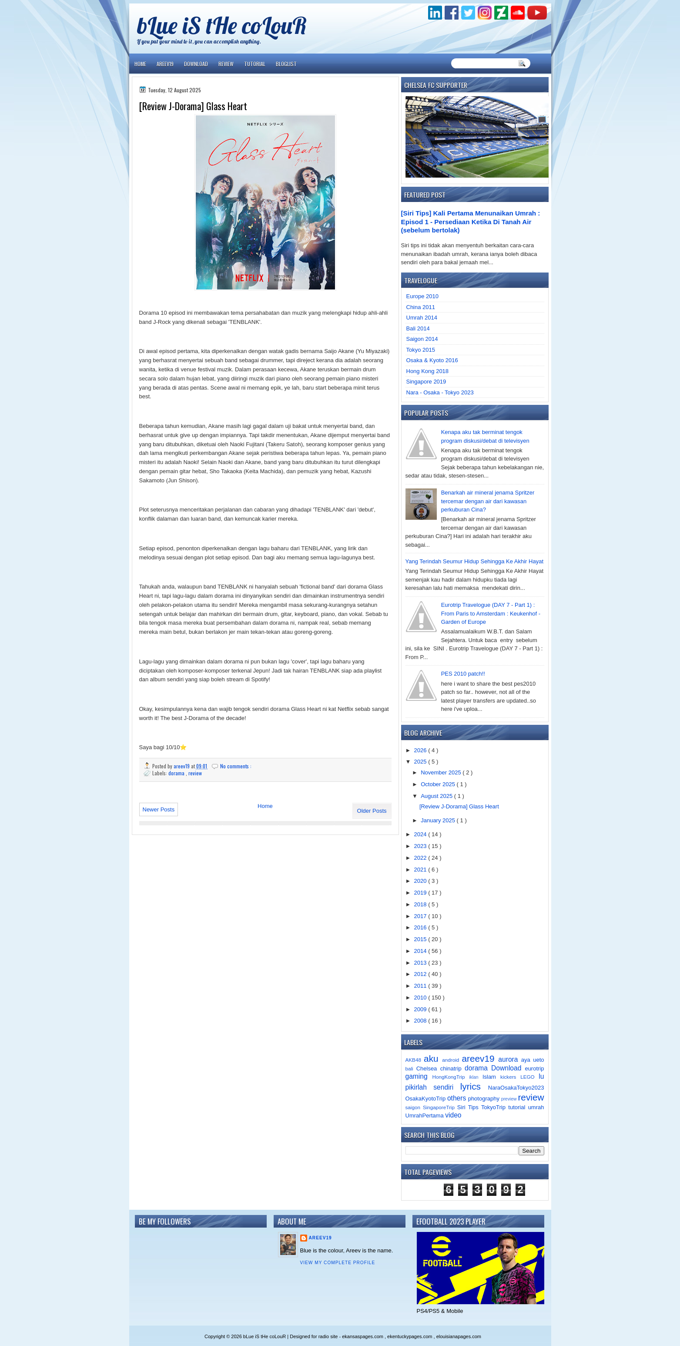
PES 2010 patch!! (463, 673)
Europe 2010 (422, 296)
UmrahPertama (425, 1115)
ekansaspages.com (363, 1336)
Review (226, 63)
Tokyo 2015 (420, 350)
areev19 (480, 1058)
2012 (421, 974)
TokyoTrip (494, 1107)
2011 (421, 986)
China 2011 (420, 307)
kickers (510, 1077)
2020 (421, 881)
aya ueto (532, 1060)
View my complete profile (337, 1262)
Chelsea (428, 1068)
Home (140, 63)
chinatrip (452, 1068)
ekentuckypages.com (410, 1336)
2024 (421, 834)
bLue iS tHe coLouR (222, 25)
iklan (475, 1077)
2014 (421, 951)
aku (433, 1058)
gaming (418, 1076)
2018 (421, 904)
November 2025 (441, 772)
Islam (491, 1076)
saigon (414, 1107)
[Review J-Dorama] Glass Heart (193, 106)
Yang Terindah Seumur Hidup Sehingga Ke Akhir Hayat (474, 561)
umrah (536, 1107)
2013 (421, 962)
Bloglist (286, 63)
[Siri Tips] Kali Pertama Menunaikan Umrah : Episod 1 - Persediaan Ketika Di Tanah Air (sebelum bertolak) (470, 221)
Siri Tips (469, 1107)
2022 (421, 858)
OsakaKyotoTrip (426, 1098)
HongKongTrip (450, 1077)
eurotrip (534, 1068)
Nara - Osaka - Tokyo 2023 (440, 392)
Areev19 (165, 63)
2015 (421, 939)
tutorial (518, 1107)
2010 (421, 997)
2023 (421, 846)
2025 (421, 761)
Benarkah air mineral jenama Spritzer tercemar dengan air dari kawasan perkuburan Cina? (488, 501)
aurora (509, 1059)
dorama (177, 773)
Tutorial (254, 63)
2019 (421, 892)
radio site (328, 1336)
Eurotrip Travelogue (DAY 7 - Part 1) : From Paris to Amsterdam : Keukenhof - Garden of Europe (490, 613)
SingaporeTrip (440, 1107)
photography (484, 1098)
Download (196, 63)
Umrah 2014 (422, 317)
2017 (421, 916)
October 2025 (438, 784)
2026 (421, 750)
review (195, 773)
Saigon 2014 (422, 339)
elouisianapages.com (458, 1336)
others (457, 1098)
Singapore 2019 (426, 381)
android (452, 1060)
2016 (421, 927)
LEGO (529, 1077)
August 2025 (437, 796)
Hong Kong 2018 (427, 371)
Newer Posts (159, 809)
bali (410, 1068)
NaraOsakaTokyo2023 (516, 1087)
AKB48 (414, 1060)
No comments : (235, 766)
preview (509, 1099)
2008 (421, 1020)
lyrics (474, 1086)
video (453, 1115)
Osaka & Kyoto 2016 (432, 360)
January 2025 (438, 820)
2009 (421, 1009)
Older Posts (372, 811)
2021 (421, 869)
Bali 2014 (418, 328)
